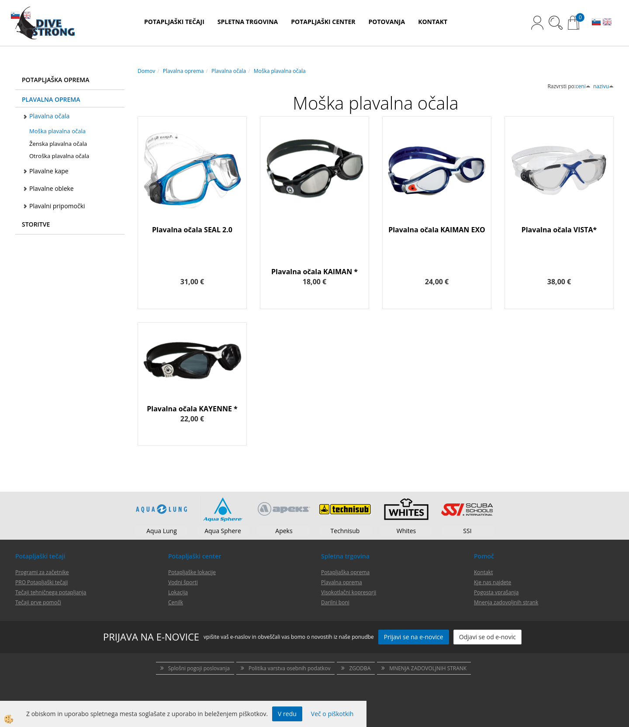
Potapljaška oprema (345, 572)
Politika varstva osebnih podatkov (289, 668)
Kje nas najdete (492, 582)
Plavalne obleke (51, 188)
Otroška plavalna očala (59, 156)
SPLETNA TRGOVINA (248, 21)
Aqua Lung (161, 531)
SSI (467, 531)
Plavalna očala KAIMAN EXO (436, 229)
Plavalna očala (49, 116)
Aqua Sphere (222, 531)
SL (596, 22)
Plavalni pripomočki (57, 206)
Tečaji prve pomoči (38, 602)
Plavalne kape (49, 171)
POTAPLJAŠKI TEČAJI (174, 21)
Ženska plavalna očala (58, 144)
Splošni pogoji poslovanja (199, 668)
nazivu (603, 86)
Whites (406, 531)
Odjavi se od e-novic (487, 637)
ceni (583, 86)
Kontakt (483, 572)
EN (607, 22)
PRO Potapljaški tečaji (41, 582)
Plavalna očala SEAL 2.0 (192, 229)
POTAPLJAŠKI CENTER (323, 21)
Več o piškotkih (332, 714)
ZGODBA (359, 668)
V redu (287, 714)
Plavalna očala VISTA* (559, 229)
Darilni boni (335, 602)
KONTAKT (432, 21)
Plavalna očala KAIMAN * (314, 271)
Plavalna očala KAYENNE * (192, 408)
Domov (146, 71)
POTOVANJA (387, 21)
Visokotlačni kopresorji (348, 592)
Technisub (345, 531)
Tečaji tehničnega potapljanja (50, 592)
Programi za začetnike (42, 572)
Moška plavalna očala (57, 131)
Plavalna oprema (183, 71)
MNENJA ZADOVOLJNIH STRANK (428, 668)
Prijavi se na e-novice (413, 637)
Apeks (283, 531)
